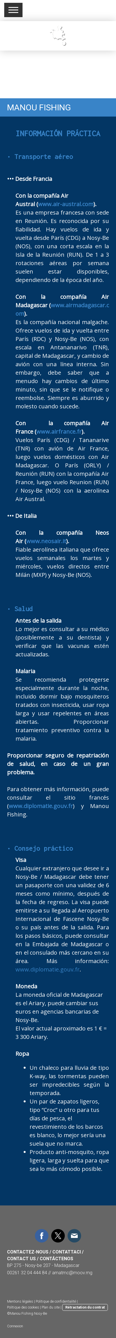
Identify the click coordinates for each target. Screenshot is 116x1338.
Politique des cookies (23, 1307)
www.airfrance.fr (59, 431)
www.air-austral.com (65, 204)
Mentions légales (20, 1301)
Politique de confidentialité (56, 1301)
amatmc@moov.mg (72, 1272)
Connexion (15, 1326)
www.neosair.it (46, 541)
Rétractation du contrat (85, 1307)
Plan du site (51, 1307)
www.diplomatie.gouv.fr (41, 806)
